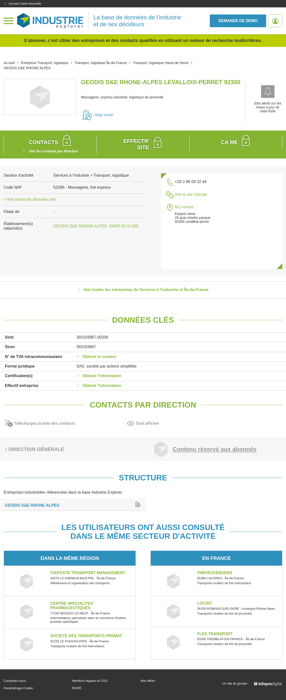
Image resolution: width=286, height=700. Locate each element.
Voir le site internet (191, 194)
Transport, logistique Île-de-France (100, 63)
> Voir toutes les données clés (30, 199)
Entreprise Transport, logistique (44, 63)
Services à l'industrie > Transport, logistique (91, 175)
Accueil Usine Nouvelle (22, 3)
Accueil (9, 63)
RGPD (76, 688)
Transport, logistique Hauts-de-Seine (161, 63)
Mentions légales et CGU (90, 681)
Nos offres (147, 681)
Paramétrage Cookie (18, 688)
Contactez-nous (15, 681)
